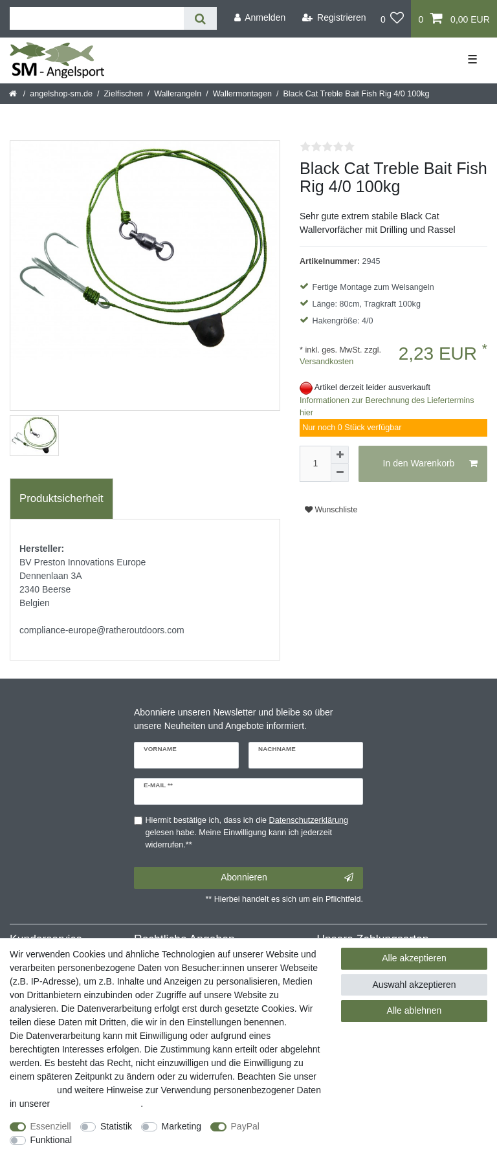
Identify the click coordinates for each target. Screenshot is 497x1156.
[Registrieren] (334, 18)
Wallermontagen (242, 93)
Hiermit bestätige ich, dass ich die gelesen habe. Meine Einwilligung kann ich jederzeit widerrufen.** (247, 832)
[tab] (61, 498)
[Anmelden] (259, 18)
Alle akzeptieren (414, 958)
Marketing (181, 1126)
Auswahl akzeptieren (414, 984)
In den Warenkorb (430, 464)
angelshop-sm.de (61, 93)
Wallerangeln (177, 93)
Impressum (32, 1090)
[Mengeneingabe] (315, 464)
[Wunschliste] (392, 19)
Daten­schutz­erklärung (96, 1103)
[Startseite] (14, 93)
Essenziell (50, 1126)
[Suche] (200, 18)
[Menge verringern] (340, 473)
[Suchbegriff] (97, 18)
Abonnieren (287, 878)
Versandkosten (326, 361)
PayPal (245, 1126)
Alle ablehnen (414, 1010)
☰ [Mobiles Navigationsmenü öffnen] (472, 59)
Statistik (116, 1126)
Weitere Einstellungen (127, 1140)
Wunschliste (331, 509)
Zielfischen (123, 93)
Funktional (51, 1140)
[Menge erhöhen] (340, 455)
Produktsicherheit (61, 498)
